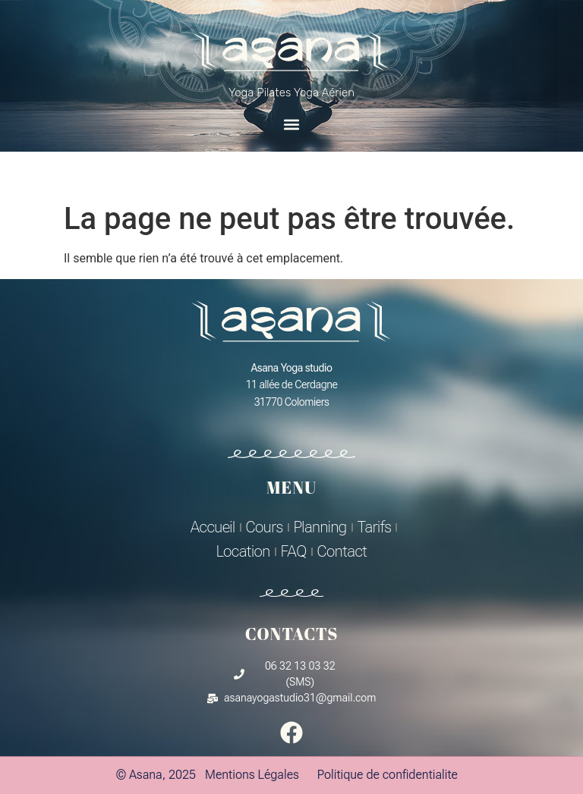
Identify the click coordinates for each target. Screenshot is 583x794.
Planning (320, 527)
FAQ (294, 551)
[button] (291, 124)
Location (243, 551)
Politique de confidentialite (387, 774)
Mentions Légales (252, 774)
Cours (264, 527)
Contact (342, 551)
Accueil (213, 527)
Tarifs (375, 527)
